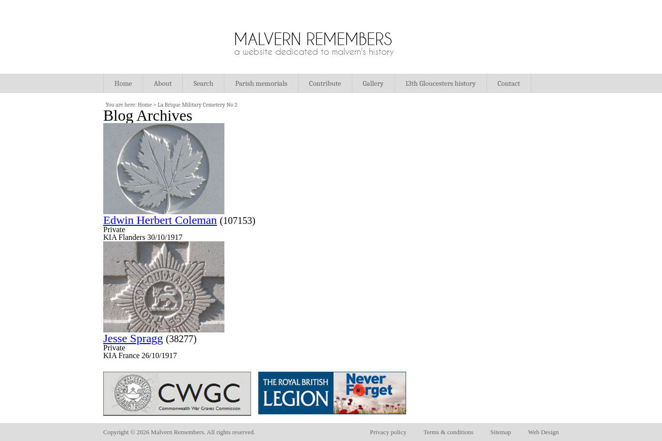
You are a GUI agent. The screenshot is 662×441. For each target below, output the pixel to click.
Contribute (325, 83)
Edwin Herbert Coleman (160, 220)
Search (203, 83)
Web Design (543, 432)
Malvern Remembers (313, 39)
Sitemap (500, 432)
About (163, 83)
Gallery (373, 83)
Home (123, 83)
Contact (509, 83)
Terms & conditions (448, 432)
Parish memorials (261, 83)
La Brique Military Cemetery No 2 (197, 104)
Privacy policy (388, 432)
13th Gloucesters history (441, 83)
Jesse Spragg (133, 338)
